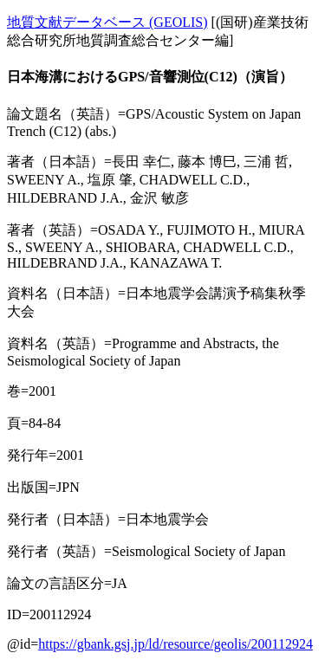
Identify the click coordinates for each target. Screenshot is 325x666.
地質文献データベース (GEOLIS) (107, 22)
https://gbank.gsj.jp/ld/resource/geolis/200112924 (175, 644)
